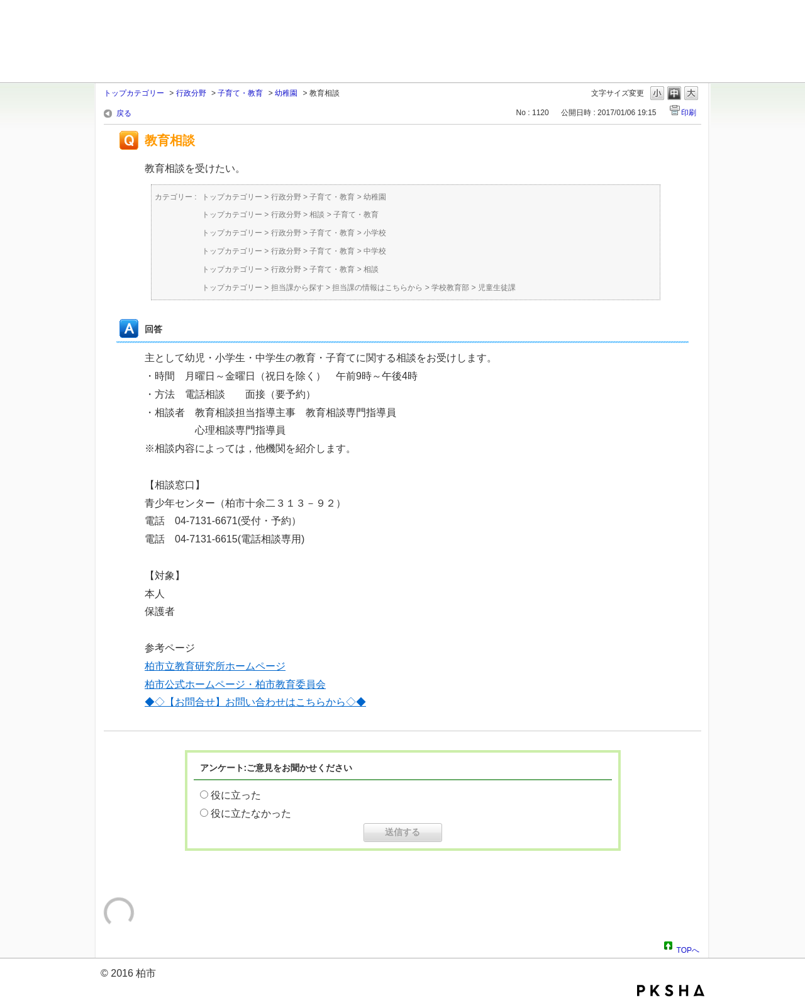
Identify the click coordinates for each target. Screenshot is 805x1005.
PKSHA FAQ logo (670, 990)
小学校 (375, 232)
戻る (123, 113)
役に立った (236, 795)
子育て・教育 (240, 93)
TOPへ (688, 948)
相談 (317, 214)
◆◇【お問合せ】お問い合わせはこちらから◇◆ (255, 702)
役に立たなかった (251, 813)
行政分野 (191, 93)
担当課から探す (297, 287)
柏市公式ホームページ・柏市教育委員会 (235, 684)
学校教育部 (450, 287)
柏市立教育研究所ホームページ (215, 666)
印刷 (688, 112)
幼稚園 (286, 93)
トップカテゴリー (134, 93)
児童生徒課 (497, 287)
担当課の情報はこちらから (377, 287)
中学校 (375, 251)
